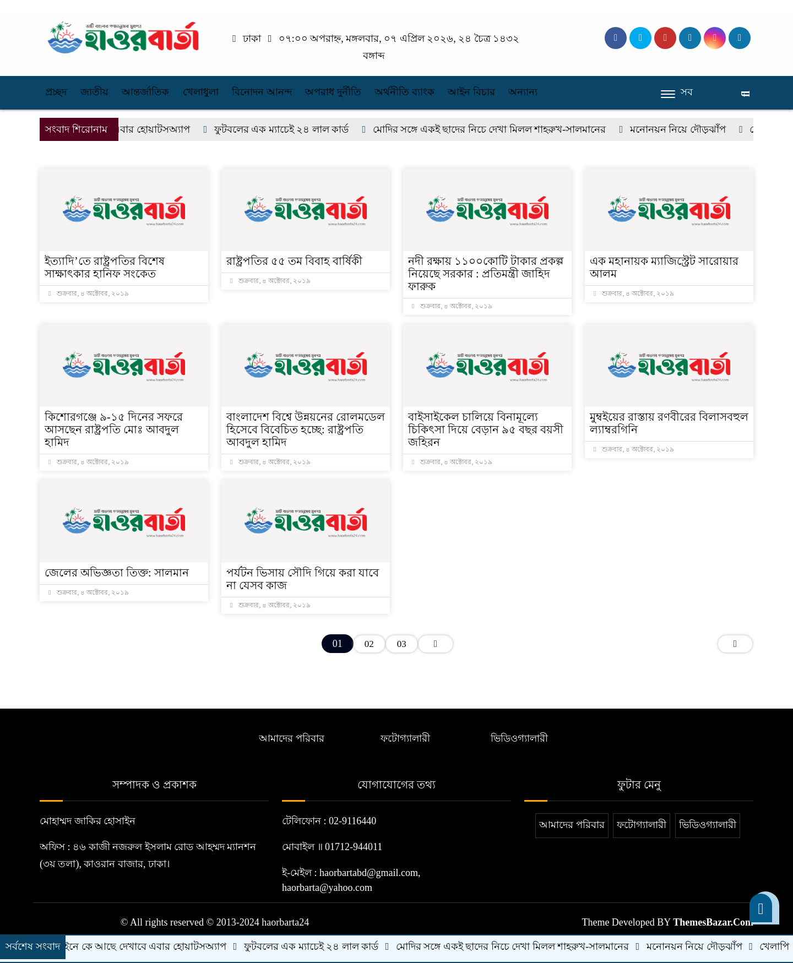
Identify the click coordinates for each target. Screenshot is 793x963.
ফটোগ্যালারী (405, 738)
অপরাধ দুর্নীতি (333, 91)
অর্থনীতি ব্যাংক (404, 91)
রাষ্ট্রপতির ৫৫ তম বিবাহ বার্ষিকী (294, 261)
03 (401, 644)
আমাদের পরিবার (291, 738)
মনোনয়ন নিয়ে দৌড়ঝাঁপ (686, 129)
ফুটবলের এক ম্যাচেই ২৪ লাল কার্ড (289, 129)
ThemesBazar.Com (713, 922)
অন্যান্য (522, 91)
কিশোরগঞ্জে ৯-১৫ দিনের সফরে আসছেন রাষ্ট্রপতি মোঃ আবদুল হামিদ (114, 429)
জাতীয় (94, 91)
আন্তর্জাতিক (145, 91)
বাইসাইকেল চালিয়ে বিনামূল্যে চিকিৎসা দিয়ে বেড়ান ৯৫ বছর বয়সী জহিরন (485, 429)
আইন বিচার (471, 91)
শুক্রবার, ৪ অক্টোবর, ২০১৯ (88, 293)
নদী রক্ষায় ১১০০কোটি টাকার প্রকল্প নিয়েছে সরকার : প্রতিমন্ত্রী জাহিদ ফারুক (485, 273)
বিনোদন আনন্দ (262, 91)
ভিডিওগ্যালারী (519, 738)
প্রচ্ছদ (56, 91)
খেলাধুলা (201, 91)
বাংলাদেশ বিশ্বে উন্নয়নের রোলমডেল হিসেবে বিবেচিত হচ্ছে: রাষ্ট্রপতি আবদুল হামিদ (305, 429)
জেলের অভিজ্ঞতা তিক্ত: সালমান (117, 573)
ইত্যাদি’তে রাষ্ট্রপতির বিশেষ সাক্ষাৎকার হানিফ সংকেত (105, 267)
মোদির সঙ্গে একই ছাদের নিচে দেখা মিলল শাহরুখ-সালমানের (498, 129)
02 (369, 644)
